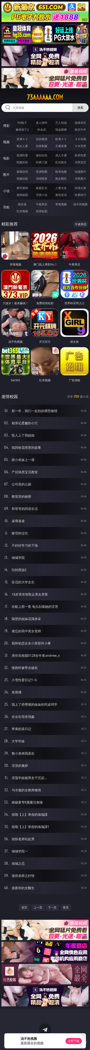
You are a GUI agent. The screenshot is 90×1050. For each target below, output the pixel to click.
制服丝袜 (22, 162)
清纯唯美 (41, 178)
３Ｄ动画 (80, 139)
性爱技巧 (80, 195)
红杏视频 (22, 211)
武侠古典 (80, 188)
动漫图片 (80, 172)
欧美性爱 (80, 155)
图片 (6, 174)
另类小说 (41, 195)
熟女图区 (61, 178)
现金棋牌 (61, 130)
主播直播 (61, 146)
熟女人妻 (22, 146)
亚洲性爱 (22, 155)
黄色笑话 (61, 195)
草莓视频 (61, 204)
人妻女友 (61, 188)
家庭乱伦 (41, 188)
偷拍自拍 (41, 155)
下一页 (52, 907)
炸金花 (41, 130)
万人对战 (61, 123)
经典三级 (41, 162)
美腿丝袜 (22, 178)
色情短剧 (41, 211)
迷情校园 (22, 195)
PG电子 (22, 123)
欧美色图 (61, 172)
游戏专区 (80, 123)
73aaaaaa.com (45, 97)
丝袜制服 (41, 146)
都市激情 (22, 188)
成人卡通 (61, 155)
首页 (24, 907)
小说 (6, 191)
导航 (6, 207)
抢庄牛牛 (80, 130)
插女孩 (22, 204)
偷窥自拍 (22, 172)
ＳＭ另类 (80, 146)
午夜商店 (41, 204)
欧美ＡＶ (61, 139)
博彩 (6, 125)
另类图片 (80, 178)
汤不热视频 (80, 204)
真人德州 (41, 123)
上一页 (38, 907)
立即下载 (73, 1041)
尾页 (66, 907)
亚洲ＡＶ (22, 139)
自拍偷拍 (41, 139)
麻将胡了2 (22, 130)
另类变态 (80, 162)
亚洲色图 (41, 172)
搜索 (80, 107)
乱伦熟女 (61, 162)
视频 (6, 142)
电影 (6, 158)
